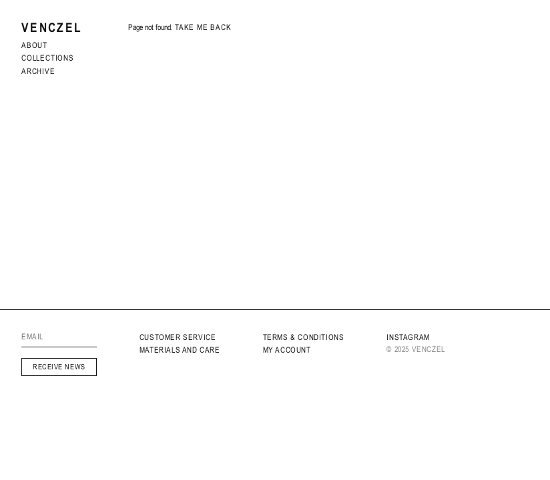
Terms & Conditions (303, 337)
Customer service (178, 337)
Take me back (203, 27)
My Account (287, 350)
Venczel (51, 27)
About (34, 45)
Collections (47, 58)
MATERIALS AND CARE (180, 350)
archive (38, 71)
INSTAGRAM (407, 337)
